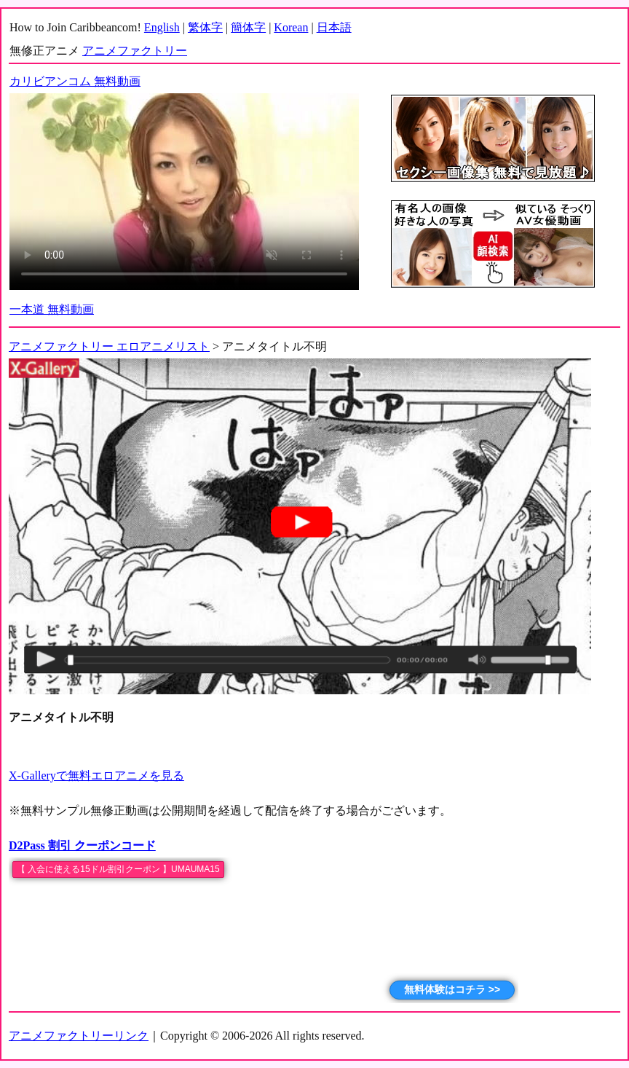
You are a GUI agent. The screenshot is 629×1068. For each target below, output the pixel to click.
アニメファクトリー (134, 50)
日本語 (334, 27)
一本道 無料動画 (51, 309)
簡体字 (248, 27)
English (162, 27)
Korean (291, 27)
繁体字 (205, 27)
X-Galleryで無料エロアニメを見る (96, 775)
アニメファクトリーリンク (79, 1035)
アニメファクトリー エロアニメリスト (109, 346)
